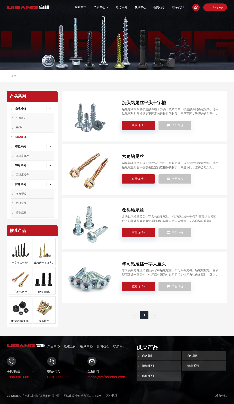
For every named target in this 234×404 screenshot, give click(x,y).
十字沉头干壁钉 (21, 262)
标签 (99, 395)
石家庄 (90, 395)
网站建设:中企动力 (74, 395)
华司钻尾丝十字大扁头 (144, 264)
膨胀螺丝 (44, 320)
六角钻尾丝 (20, 291)
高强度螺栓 (44, 291)
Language (218, 7)
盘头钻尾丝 (133, 210)
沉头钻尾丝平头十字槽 (144, 102)
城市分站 (221, 395)
